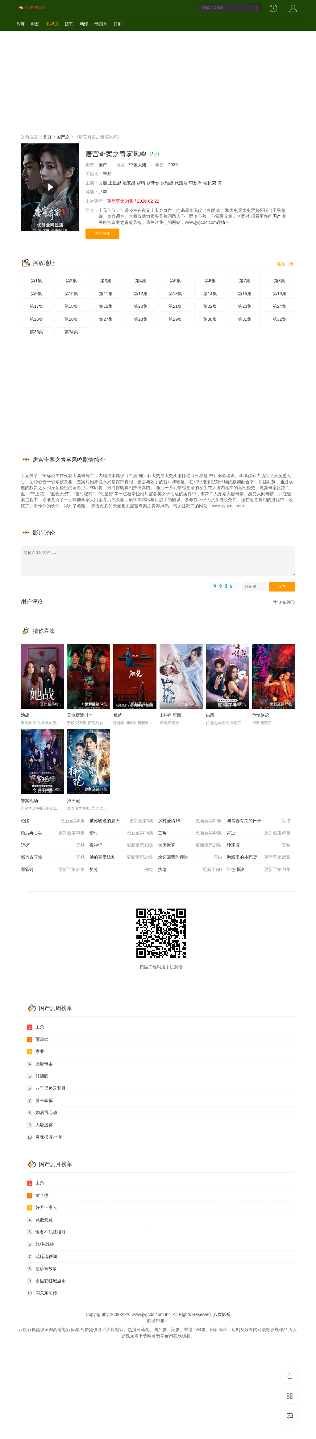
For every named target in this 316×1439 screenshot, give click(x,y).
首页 (20, 24)
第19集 (106, 306)
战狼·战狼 (40, 1244)
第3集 (105, 280)
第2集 (71, 280)
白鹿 (102, 182)
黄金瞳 (37, 1195)
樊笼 (121, 870)
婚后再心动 (53, 833)
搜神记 (121, 845)
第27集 (106, 319)
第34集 (71, 331)
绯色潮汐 (259, 870)
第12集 (141, 293)
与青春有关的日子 (259, 821)
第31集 (245, 319)
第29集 (175, 319)
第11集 (106, 293)
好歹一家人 (42, 1207)
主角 (190, 833)
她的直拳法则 (121, 857)
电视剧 (52, 24)
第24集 (279, 306)
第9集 (36, 293)
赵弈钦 (153, 182)
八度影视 (222, 1314)
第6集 (210, 280)
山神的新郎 (170, 715)
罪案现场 (29, 800)
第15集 (245, 293)
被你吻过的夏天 (121, 821)
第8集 (279, 280)
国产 (102, 164)
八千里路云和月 (46, 1088)
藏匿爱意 (40, 1220)
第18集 (71, 306)
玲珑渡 (259, 845)
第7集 (244, 280)
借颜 (210, 715)
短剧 (118, 24)
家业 (259, 833)
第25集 (36, 319)
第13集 (175, 293)
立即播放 (102, 233)
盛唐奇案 (40, 1064)
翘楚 (117, 715)
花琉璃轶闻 (42, 1257)
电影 (35, 24)
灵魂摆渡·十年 (80, 715)
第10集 (71, 293)
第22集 (210, 306)
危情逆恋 (260, 715)
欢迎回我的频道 (190, 857)
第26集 (71, 319)
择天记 (73, 800)
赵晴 (141, 182)
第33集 (36, 331)
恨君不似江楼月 (46, 1232)
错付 (121, 833)
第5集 (175, 280)
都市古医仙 (53, 857)
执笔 (190, 870)
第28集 (141, 319)
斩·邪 (53, 845)
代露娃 (181, 182)
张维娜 (166, 182)
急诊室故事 (42, 1269)
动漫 (84, 24)
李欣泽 (195, 182)
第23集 (245, 306)
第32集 (279, 319)
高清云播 (285, 264)
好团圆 (37, 1076)
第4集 (140, 280)
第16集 (279, 293)
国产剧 (62, 136)
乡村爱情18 (190, 821)
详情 (223, 222)
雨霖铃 (53, 870)
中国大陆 (137, 164)
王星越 (114, 182)
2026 (173, 164)
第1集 (36, 280)
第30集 (210, 319)
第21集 (175, 306)
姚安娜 (129, 182)
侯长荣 (209, 182)
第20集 (141, 306)
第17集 (36, 306)
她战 (25, 715)
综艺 (69, 24)
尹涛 (102, 191)
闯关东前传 (42, 1293)
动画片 (100, 24)
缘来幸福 (40, 1100)
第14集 (210, 293)
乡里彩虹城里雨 (46, 1281)
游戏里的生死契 (259, 857)
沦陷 (53, 821)
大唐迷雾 (190, 845)
